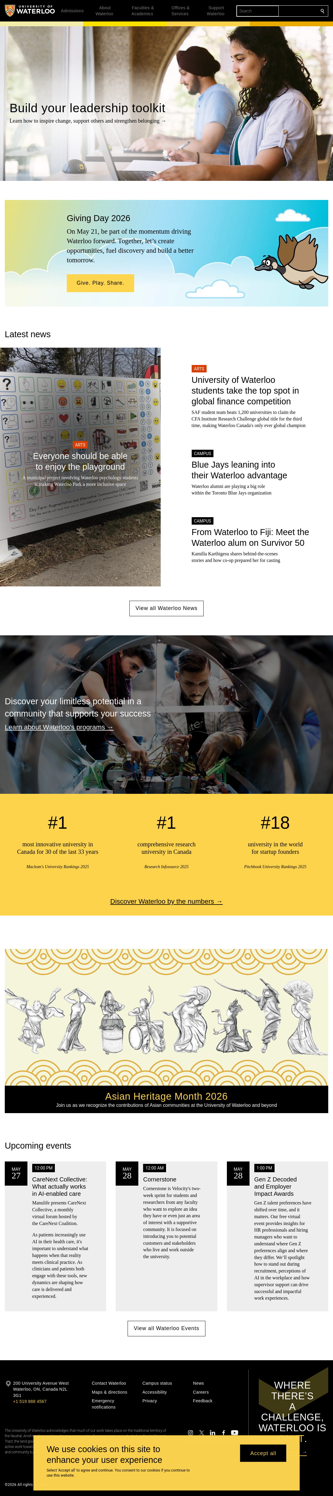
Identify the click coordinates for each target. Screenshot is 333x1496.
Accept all (263, 1453)
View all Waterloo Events (166, 1329)
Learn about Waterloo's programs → (59, 727)
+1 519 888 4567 (30, 1401)
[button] (100, 283)
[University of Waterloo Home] (30, 11)
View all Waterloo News (167, 608)
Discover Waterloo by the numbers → (166, 901)
